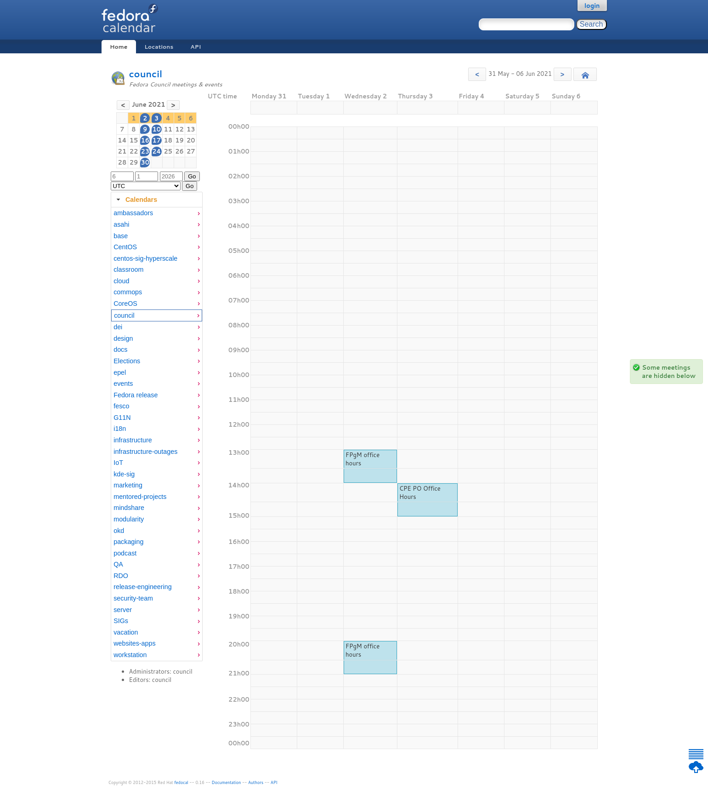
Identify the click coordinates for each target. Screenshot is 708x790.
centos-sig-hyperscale (145, 258)
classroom (128, 269)
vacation (125, 632)
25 (168, 151)
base (120, 236)
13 (191, 129)
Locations (158, 47)
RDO (120, 575)
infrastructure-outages (145, 451)
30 (145, 162)
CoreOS (125, 303)
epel (119, 372)
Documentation (226, 782)
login (592, 5)
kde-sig (124, 474)
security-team (133, 598)
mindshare (128, 507)
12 (179, 129)
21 (122, 151)
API (195, 47)
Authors (255, 782)
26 (179, 151)
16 (145, 140)
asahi (121, 224)
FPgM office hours (362, 459)
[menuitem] (156, 213)
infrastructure (132, 440)
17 (156, 140)
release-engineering (142, 586)
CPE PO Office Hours (420, 492)
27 (191, 151)
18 (168, 140)
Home (118, 47)
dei (117, 327)
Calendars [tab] (135, 199)
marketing (127, 485)
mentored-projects (139, 496)
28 (122, 162)
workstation (130, 654)
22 (134, 151)
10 (156, 129)
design (123, 338)
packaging (128, 541)
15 (134, 140)
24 (156, 151)
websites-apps (134, 643)
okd (118, 530)
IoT (118, 462)
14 (122, 140)
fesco (121, 406)
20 (191, 140)
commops (127, 292)
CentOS (125, 247)
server (122, 609)
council (146, 74)
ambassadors (133, 213)
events (123, 383)
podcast (124, 553)
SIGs (120, 620)
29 (134, 162)
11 (168, 129)
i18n (119, 428)
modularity (128, 519)
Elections (126, 361)
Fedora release (135, 395)
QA (118, 564)
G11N (121, 417)
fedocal (181, 782)
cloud (121, 281)
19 (179, 140)
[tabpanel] (157, 434)
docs (120, 349)
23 (145, 151)
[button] (477, 74)
